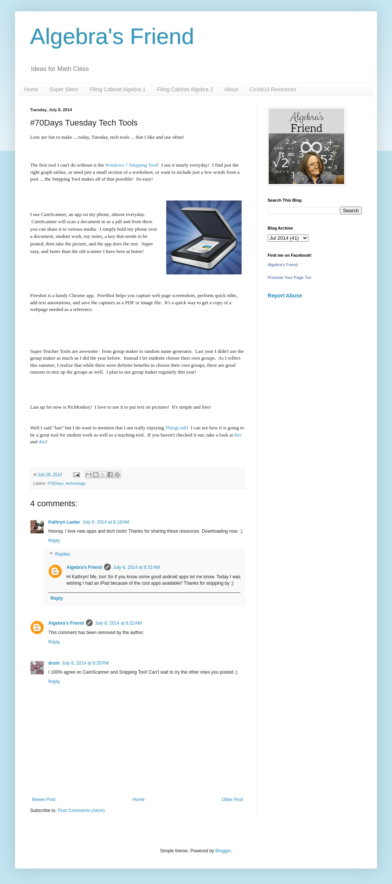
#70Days (55, 483)
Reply (54, 540)
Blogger (223, 850)
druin (54, 663)
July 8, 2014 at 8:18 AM (106, 522)
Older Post (232, 799)
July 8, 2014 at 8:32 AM (136, 567)
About (231, 89)
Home (31, 89)
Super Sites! (63, 89)
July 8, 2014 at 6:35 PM (85, 663)
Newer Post (43, 799)
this (237, 435)
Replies (62, 554)
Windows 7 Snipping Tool (131, 165)
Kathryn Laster (64, 522)
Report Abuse (285, 296)
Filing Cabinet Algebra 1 (118, 89)
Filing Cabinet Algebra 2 (185, 89)
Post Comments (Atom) (81, 810)
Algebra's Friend (112, 36)
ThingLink (176, 428)
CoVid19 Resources (273, 89)
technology (75, 483)
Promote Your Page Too (289, 277)
